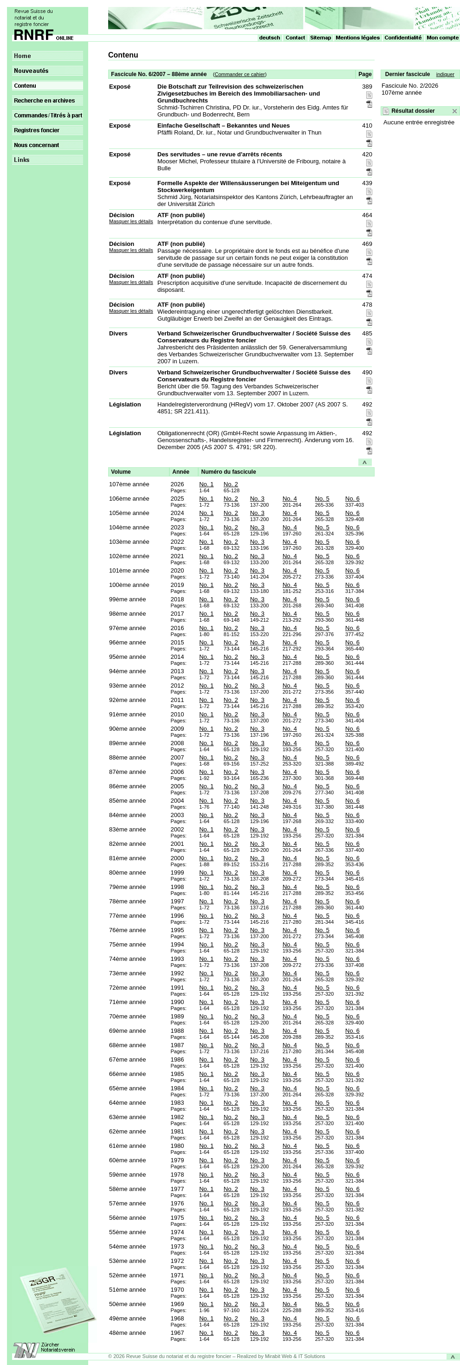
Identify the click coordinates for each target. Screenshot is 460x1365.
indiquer (445, 74)
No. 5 (322, 498)
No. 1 (206, 484)
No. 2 (231, 484)
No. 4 (290, 498)
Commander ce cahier (239, 74)
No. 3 (257, 498)
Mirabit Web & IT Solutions (295, 1356)
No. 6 (352, 498)
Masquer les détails (131, 221)
